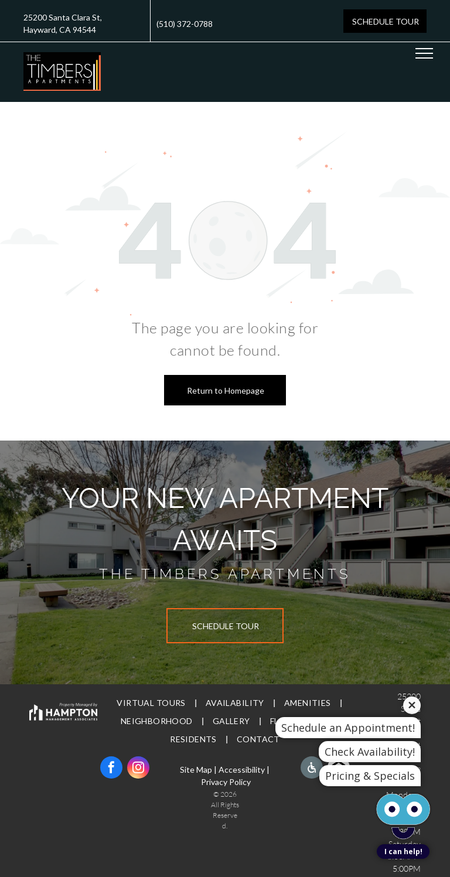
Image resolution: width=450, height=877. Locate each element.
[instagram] (138, 769)
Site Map (196, 769)
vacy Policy (231, 782)
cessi (238, 769)
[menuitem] (152, 703)
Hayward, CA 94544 (59, 30)
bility (256, 769)
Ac (224, 769)
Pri (206, 782)
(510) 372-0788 (184, 24)
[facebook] (111, 769)
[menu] (424, 53)
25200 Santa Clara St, (62, 17)
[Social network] (312, 769)
